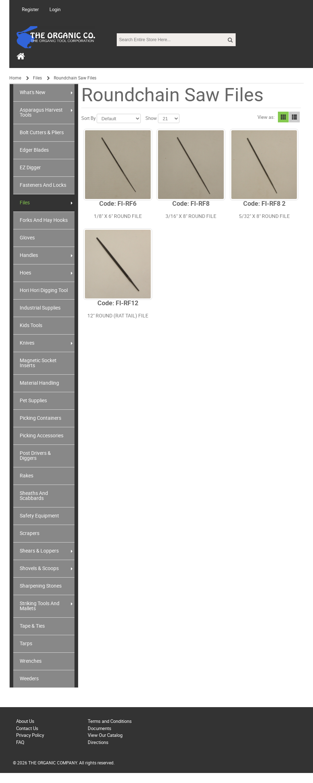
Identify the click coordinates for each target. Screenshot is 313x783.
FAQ (20, 742)
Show (151, 118)
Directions (98, 742)
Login (55, 9)
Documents (99, 728)
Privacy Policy (30, 735)
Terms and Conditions (110, 721)
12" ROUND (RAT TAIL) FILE (117, 316)
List (294, 117)
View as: (266, 117)
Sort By (88, 118)
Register (30, 9)
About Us (25, 721)
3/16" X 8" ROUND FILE (190, 216)
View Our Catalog (105, 735)
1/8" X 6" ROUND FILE (118, 216)
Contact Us (27, 728)
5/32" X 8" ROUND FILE (264, 216)
